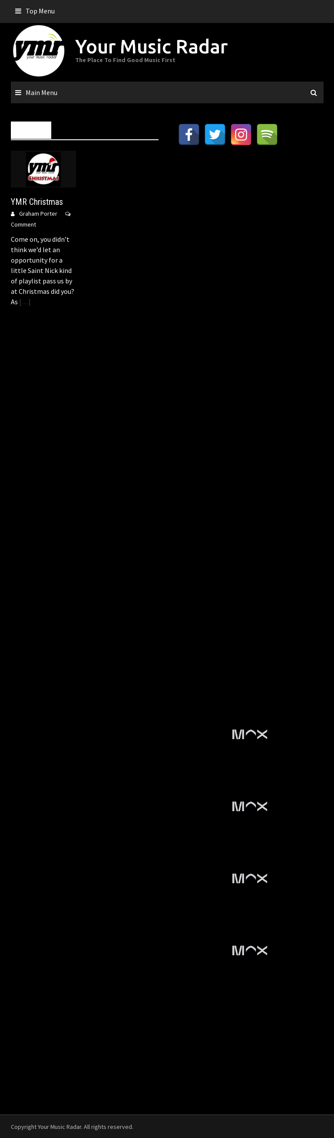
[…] (24, 301)
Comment (23, 224)
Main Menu (41, 92)
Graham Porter (38, 213)
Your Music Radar (151, 46)
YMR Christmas (37, 202)
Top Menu (40, 11)
